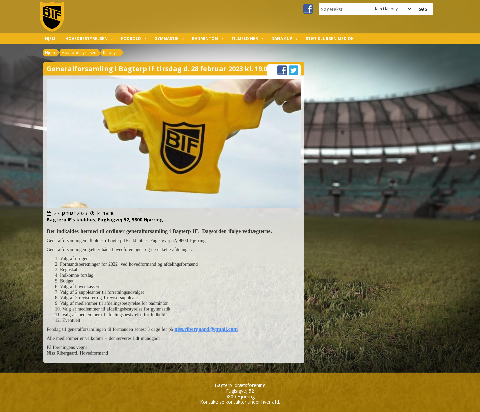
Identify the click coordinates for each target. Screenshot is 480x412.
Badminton (206, 38)
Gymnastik (168, 38)
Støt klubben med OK (330, 38)
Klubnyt (110, 52)
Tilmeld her (246, 38)
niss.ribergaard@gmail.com (206, 329)
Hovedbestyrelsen (88, 38)
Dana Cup (283, 38)
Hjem (50, 38)
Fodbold (132, 38)
